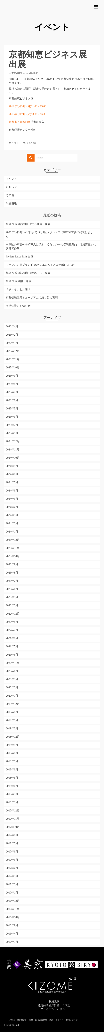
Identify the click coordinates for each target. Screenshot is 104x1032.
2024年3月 (12, 515)
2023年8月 (12, 572)
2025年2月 (12, 425)
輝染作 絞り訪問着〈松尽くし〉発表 (28, 273)
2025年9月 (12, 375)
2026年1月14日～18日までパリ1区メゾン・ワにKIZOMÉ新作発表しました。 (49, 234)
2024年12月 (13, 441)
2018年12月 (13, 736)
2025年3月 (12, 416)
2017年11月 (12, 818)
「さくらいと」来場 (18, 289)
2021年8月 (12, 638)
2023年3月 (12, 597)
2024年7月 (12, 482)
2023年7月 (12, 580)
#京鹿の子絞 (31, 143)
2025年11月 (12, 359)
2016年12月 (13, 900)
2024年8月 (12, 474)
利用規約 (54, 1001)
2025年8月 (12, 383)
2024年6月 (12, 490)
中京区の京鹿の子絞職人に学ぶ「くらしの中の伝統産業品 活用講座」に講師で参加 (51, 246)
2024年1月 (12, 531)
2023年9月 (12, 564)
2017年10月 (13, 827)
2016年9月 (12, 925)
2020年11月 (12, 662)
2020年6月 (12, 671)
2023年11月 (12, 548)
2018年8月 (12, 753)
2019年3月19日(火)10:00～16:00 (27, 114)
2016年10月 (13, 917)
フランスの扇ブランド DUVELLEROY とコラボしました (40, 264)
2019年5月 (12, 720)
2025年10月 (13, 367)
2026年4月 (12, 326)
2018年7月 (12, 761)
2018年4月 (12, 785)
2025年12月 (13, 351)
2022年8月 (12, 621)
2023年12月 (13, 539)
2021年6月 (12, 654)
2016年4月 (12, 933)
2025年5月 (12, 408)
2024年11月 (12, 449)
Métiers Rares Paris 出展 (19, 256)
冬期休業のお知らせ (18, 305)
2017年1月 (12, 892)
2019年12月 (13, 703)
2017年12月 (13, 810)
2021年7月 (12, 646)
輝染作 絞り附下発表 (18, 281)
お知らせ (11, 187)
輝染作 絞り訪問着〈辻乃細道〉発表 (28, 224)
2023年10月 (13, 556)
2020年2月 (12, 687)
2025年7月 (12, 392)
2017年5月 (12, 859)
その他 (10, 195)
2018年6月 (12, 769)
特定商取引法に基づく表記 (54, 1005)
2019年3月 (12, 728)
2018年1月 (12, 802)
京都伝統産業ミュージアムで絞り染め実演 (32, 297)
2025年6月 (12, 400)
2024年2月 (12, 523)
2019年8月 (12, 712)
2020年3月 (12, 679)
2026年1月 (12, 342)
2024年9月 (12, 466)
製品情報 (11, 203)
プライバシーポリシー (54, 1009)
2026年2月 (12, 334)
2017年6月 (12, 851)
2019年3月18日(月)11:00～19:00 (27, 106)
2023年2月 (12, 605)
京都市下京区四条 (20, 122)
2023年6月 (12, 589)
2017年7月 (12, 843)
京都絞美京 (17, 73)
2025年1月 (12, 433)
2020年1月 (12, 695)
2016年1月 (12, 941)
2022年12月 (13, 613)
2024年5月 (12, 498)
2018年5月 (12, 777)
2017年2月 (12, 884)
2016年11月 (12, 909)
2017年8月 (12, 835)
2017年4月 (12, 868)
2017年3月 (12, 876)
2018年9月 (12, 744)
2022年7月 (12, 630)
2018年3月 (12, 794)
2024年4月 (12, 507)
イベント (15, 143)
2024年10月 (13, 457)
